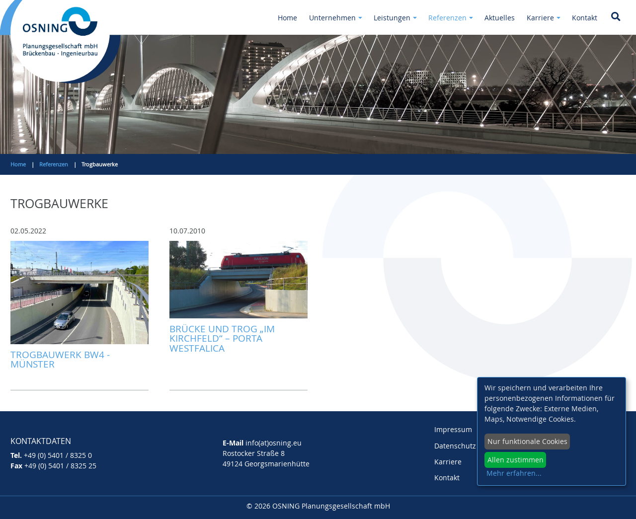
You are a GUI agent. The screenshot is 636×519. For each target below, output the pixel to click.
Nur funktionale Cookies (527, 441)
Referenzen (53, 164)
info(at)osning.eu (273, 442)
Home (18, 164)
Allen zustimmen (515, 459)
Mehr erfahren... (514, 473)
